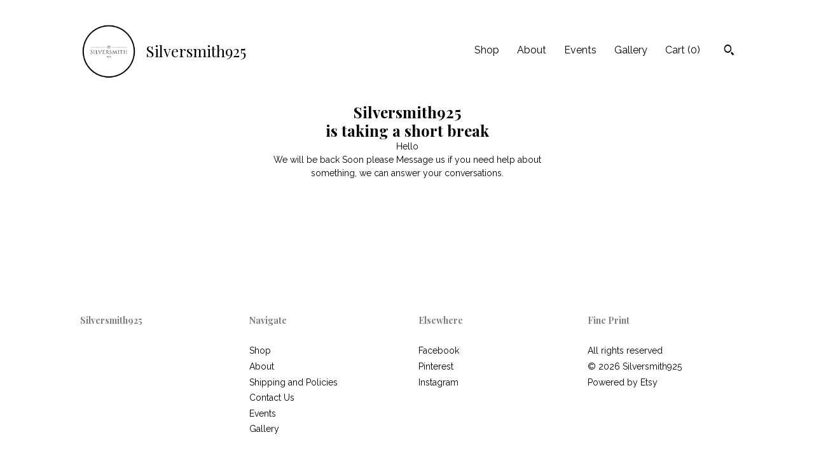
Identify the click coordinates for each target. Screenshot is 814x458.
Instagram (438, 382)
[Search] (729, 52)
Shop (486, 50)
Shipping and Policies (293, 382)
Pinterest (435, 366)
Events (580, 50)
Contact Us (271, 397)
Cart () (682, 50)
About (531, 50)
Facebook (438, 350)
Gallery (630, 50)
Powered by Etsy (623, 382)
